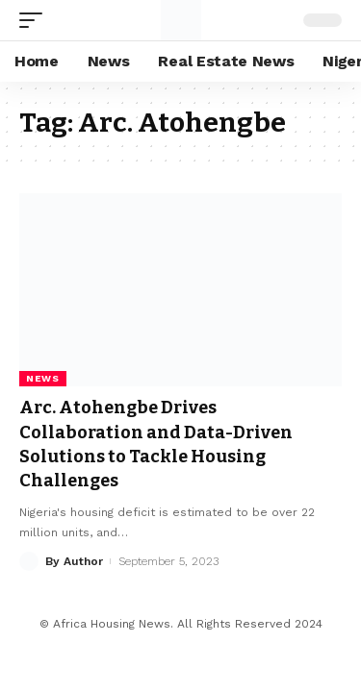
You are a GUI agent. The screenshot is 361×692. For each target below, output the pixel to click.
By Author (74, 561)
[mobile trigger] (35, 20)
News (43, 378)
